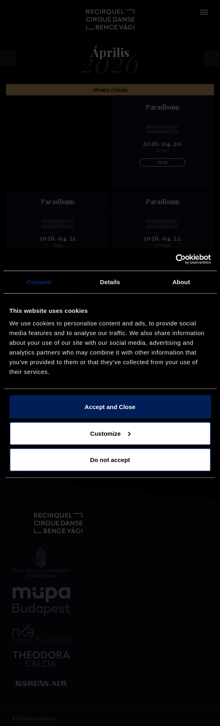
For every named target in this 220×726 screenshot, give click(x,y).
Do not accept (110, 459)
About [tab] (181, 281)
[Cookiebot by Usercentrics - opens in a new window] (175, 259)
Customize (110, 433)
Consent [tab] (39, 281)
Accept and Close (110, 406)
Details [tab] (110, 281)
